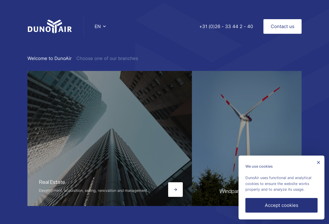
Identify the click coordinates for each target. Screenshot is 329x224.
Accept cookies (281, 205)
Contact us (282, 26)
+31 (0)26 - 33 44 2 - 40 (226, 26)
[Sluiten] (318, 163)
